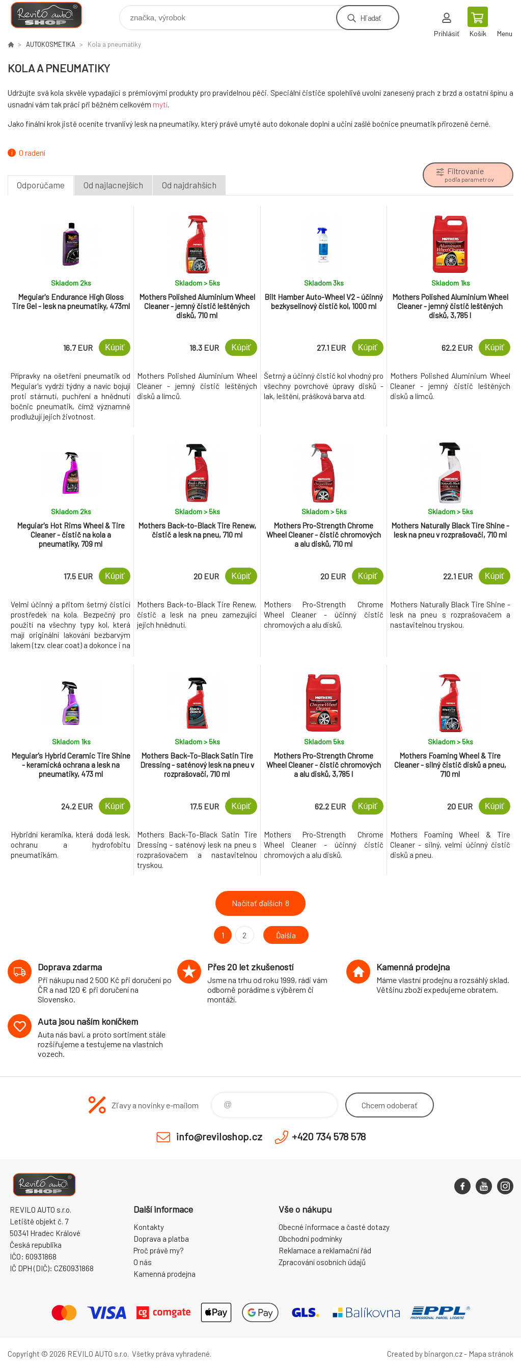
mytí (160, 104)
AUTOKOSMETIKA (50, 44)
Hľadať (370, 17)
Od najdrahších (189, 185)
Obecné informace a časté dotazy (334, 1226)
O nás (142, 1262)
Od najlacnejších (113, 185)
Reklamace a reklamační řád (325, 1250)
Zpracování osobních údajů (322, 1262)
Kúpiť (114, 347)
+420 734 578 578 (329, 1136)
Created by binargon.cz (424, 1353)
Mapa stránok (491, 1353)
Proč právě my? (158, 1250)
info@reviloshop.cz (219, 1136)
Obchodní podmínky (310, 1238)
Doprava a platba (161, 1238)
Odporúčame (41, 185)
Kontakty (148, 1226)
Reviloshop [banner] (53, 15)
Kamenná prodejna (164, 1273)
